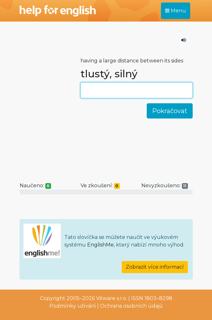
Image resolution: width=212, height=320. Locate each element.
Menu (175, 11)
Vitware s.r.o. (111, 298)
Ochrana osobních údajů (131, 306)
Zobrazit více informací (155, 267)
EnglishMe (100, 245)
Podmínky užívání (72, 306)
